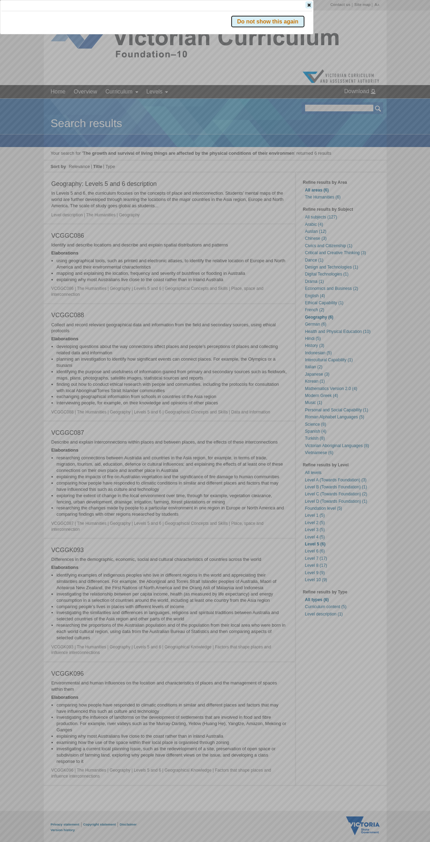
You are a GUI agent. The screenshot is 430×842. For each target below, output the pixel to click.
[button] (365, 104)
